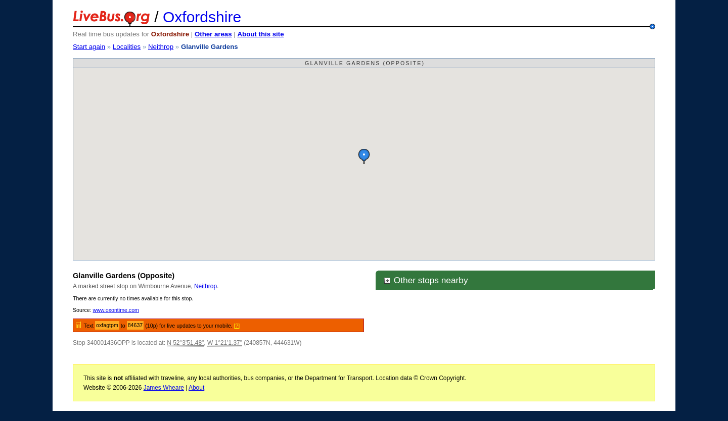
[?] (237, 326)
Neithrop (160, 46)
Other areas (213, 34)
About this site (260, 34)
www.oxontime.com (116, 310)
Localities (127, 46)
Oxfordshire (202, 17)
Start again (89, 46)
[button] (364, 156)
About (196, 387)
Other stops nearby (425, 280)
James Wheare (164, 387)
